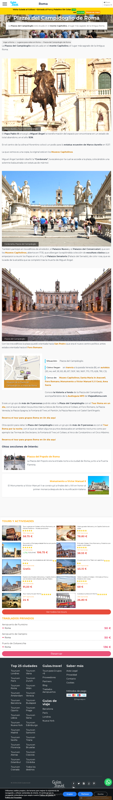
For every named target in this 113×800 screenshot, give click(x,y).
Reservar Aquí (93, 12)
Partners (47, 681)
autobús (105, 367)
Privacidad (71, 675)
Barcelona (48, 709)
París (45, 713)
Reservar (56, 653)
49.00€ (80, 12)
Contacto (71, 679)
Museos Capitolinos (62, 152)
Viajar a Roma (8, 42)
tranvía (70, 367)
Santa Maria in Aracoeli (92, 377)
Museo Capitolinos (69, 377)
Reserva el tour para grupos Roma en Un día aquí (29, 418)
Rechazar (85, 794)
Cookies (70, 682)
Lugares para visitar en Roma (29, 42)
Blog (45, 685)
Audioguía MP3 (76, 396)
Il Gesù (98, 381)
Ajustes (101, 794)
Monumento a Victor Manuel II (76, 381)
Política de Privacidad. (13, 797)
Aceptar (69, 794)
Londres (47, 717)
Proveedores (49, 677)
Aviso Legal (72, 671)
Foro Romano (35, 347)
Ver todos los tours (56, 612)
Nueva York (48, 721)
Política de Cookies (46, 795)
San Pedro (60, 344)
